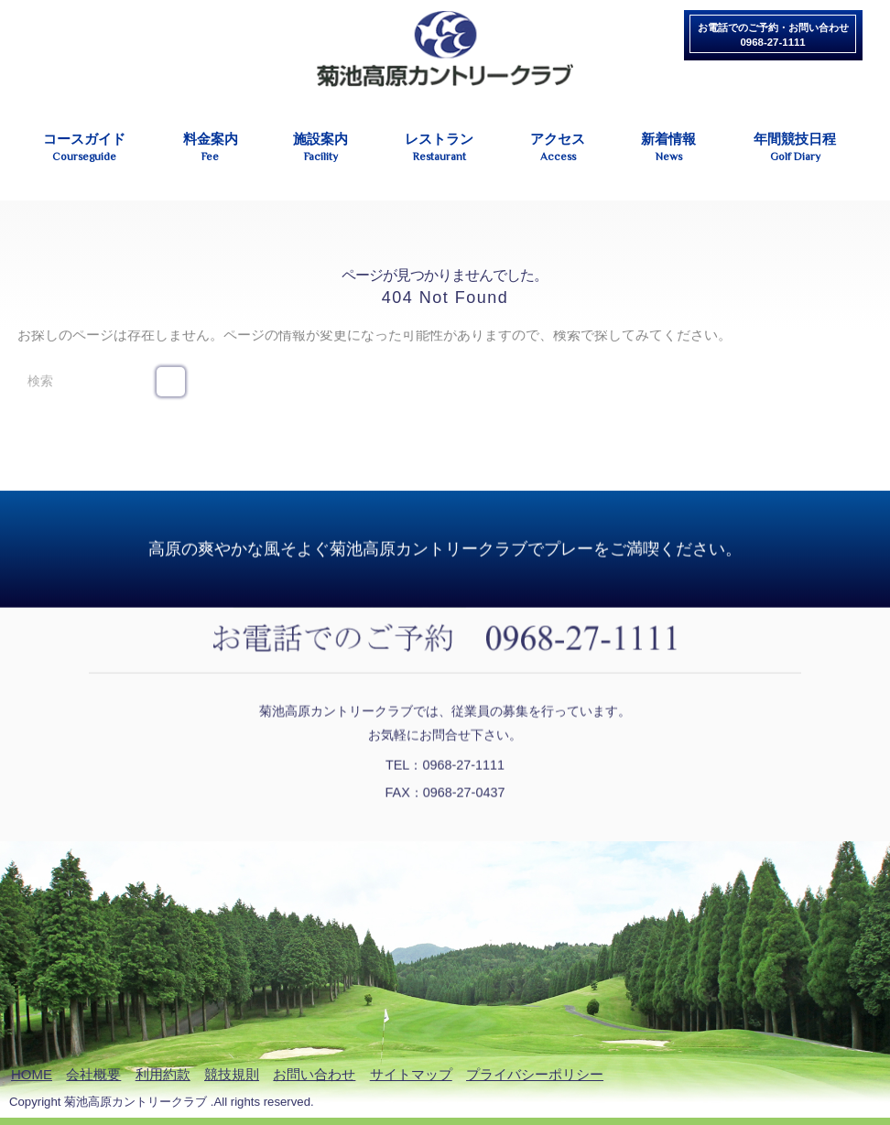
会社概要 (93, 1074)
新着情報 (669, 148)
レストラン (439, 148)
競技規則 (231, 1074)
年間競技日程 (795, 148)
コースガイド (83, 148)
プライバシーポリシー (534, 1074)
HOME (31, 1074)
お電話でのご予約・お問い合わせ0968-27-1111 (773, 35)
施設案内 (321, 148)
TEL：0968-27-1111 (445, 763)
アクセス (558, 148)
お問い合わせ (314, 1074)
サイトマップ (411, 1074)
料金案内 (211, 148)
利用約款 (163, 1074)
